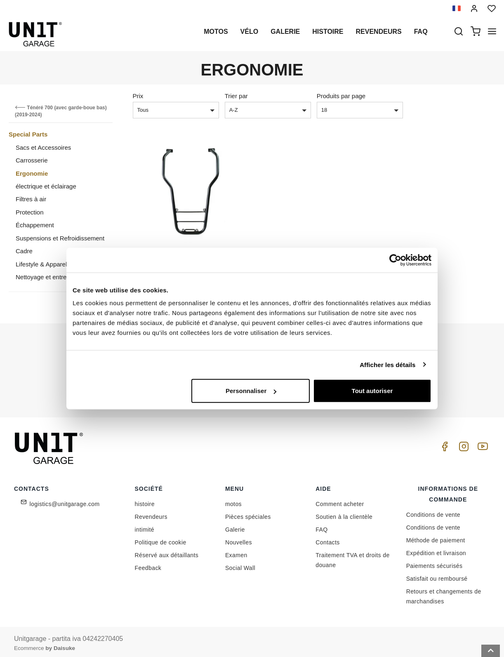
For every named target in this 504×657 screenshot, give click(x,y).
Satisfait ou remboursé (437, 575)
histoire (327, 31)
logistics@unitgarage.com (65, 500)
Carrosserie (32, 160)
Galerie (285, 31)
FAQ (321, 526)
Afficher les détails (387, 364)
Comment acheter (340, 500)
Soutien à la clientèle (344, 513)
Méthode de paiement (435, 537)
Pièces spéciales (248, 513)
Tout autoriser (372, 390)
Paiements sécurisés (434, 562)
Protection (30, 212)
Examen (236, 552)
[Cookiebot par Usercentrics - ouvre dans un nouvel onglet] (395, 260)
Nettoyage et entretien (46, 276)
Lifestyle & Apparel (41, 264)
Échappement (35, 224)
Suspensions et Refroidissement (60, 238)
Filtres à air (31, 199)
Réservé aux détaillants (167, 552)
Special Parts (28, 134)
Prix (138, 95)
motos (216, 31)
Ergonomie (32, 173)
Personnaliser (251, 390)
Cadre (24, 250)
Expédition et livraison (436, 549)
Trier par (236, 95)
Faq (421, 31)
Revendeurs (379, 31)
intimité (145, 526)
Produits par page (341, 95)
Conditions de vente (433, 511)
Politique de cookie (160, 539)
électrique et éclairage (46, 186)
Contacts (327, 539)
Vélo (249, 31)
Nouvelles (238, 539)
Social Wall (240, 564)
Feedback (148, 564)
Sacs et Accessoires (43, 147)
